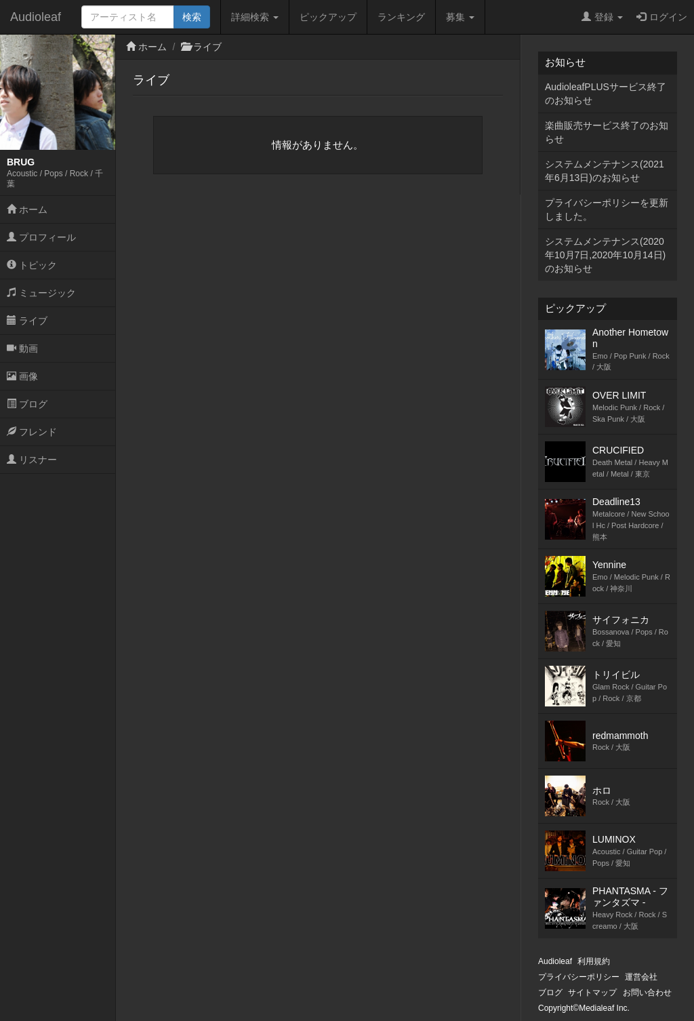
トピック (32, 265)
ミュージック (41, 292)
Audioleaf (35, 17)
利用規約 (593, 961)
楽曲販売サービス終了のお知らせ (606, 132)
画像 (22, 376)
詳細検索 (255, 17)
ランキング (401, 17)
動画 (22, 348)
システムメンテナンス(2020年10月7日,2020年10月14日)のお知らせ (605, 255)
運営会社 (641, 977)
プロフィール (41, 237)
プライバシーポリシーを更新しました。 (606, 209)
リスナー (32, 459)
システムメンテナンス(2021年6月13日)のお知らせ (604, 171)
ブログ (27, 404)
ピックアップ (328, 17)
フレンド (32, 431)
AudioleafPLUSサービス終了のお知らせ (605, 93)
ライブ (27, 320)
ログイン (661, 17)
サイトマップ (592, 992)
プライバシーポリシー (578, 977)
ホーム (27, 209)
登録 (602, 17)
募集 (460, 17)
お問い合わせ (647, 992)
